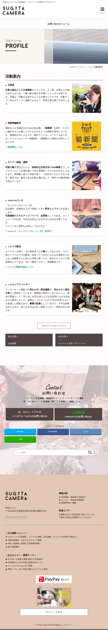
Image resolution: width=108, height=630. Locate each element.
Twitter (20, 431)
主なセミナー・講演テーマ (21, 555)
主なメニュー (16, 533)
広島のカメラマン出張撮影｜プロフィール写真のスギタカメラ (29, 2)
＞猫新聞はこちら (14, 147)
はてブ (86, 431)
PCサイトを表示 (54, 612)
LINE (20, 439)
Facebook (53, 431)
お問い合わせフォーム (58, 24)
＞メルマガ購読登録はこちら (19, 267)
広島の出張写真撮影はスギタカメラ (57, 625)
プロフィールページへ (54, 325)
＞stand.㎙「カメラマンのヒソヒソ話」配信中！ (29, 231)
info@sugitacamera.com (16, 517)
